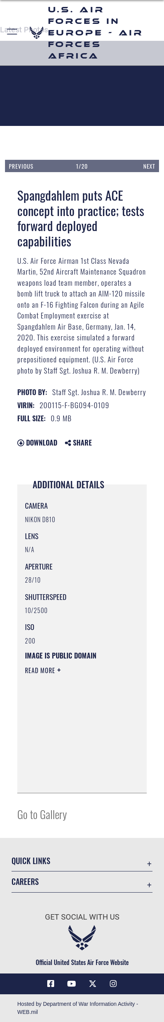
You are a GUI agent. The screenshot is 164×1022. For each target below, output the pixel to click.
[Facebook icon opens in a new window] (50, 984)
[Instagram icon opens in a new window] (113, 984)
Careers (25, 881)
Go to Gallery (42, 814)
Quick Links (31, 860)
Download (37, 442)
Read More (41, 670)
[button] (12, 32)
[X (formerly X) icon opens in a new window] (92, 984)
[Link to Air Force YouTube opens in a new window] (71, 984)
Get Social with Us (82, 917)
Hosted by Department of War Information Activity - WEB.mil (77, 1008)
